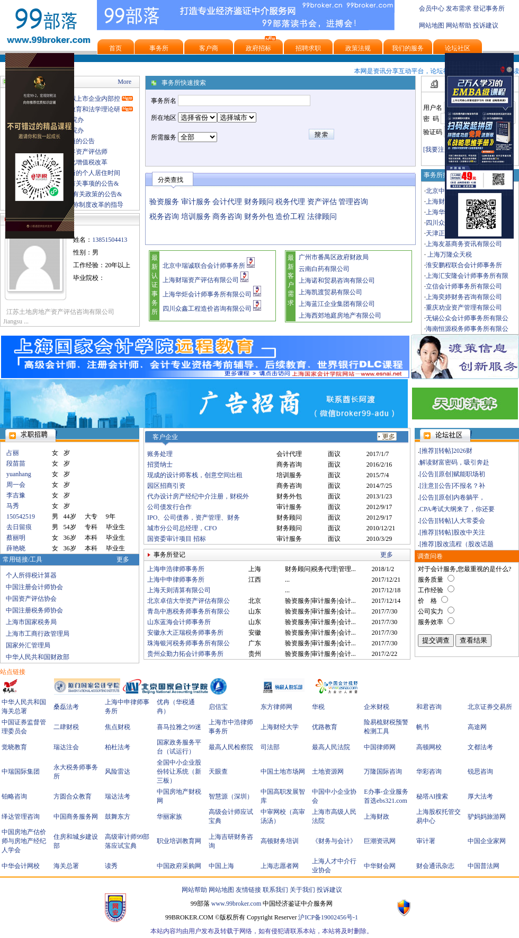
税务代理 (290, 202)
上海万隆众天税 (449, 254)
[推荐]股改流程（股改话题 (456, 544)
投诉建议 (485, 25)
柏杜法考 (117, 747)
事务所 (158, 48)
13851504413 (109, 239)
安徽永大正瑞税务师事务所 (185, 632)
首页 (115, 48)
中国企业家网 (487, 841)
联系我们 (275, 889)
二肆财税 (66, 727)
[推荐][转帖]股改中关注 (452, 532)
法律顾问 (322, 217)
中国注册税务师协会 (34, 610)
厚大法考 (480, 796)
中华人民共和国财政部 (37, 657)
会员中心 (431, 8)
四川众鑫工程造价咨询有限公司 (207, 308)
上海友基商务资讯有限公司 (464, 244)
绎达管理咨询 (21, 816)
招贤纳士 (160, 464)
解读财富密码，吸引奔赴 (454, 462)
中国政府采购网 (179, 866)
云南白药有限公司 (324, 269)
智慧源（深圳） (231, 796)
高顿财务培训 (280, 841)
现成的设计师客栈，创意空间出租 (195, 475)
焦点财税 (117, 727)
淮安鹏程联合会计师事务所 (464, 265)
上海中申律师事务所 (175, 579)
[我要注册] (438, 149)
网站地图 (431, 25)
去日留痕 (19, 527)
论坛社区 (457, 48)
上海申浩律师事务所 (175, 569)
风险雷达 (117, 771)
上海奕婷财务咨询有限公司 (464, 297)
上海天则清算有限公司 (179, 590)
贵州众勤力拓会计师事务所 (185, 654)
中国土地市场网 (283, 771)
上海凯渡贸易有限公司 (330, 292)
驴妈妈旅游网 (487, 816)
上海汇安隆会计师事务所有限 (467, 275)
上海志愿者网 (280, 866)
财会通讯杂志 (435, 866)
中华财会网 (380, 866)
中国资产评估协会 (31, 598)
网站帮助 (458, 25)
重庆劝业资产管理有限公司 (464, 307)
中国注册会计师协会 (34, 587)
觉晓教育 (14, 747)
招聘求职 (308, 48)
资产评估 (322, 202)
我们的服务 (408, 48)
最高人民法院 (331, 747)
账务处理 (160, 454)
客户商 (208, 48)
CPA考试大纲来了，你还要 (457, 509)
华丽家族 (169, 816)
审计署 (425, 841)
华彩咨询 (429, 771)
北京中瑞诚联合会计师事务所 (204, 265)
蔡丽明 (15, 537)
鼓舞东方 (117, 816)
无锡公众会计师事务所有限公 (467, 318)
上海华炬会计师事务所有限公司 (207, 294)
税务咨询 (164, 217)
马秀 (12, 506)
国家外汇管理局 (28, 645)
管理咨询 (353, 202)
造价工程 (290, 217)
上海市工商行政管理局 (37, 633)
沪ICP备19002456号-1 (328, 917)
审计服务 (196, 202)
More (124, 81)
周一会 (15, 484)
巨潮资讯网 (380, 841)
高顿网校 (429, 747)
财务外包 (259, 217)
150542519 (20, 516)
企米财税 (376, 707)
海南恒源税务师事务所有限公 (467, 328)
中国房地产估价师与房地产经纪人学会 (24, 841)
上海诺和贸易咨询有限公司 (337, 280)
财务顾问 (259, 202)
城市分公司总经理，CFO (182, 528)
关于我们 (302, 889)
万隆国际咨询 (383, 771)
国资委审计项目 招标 (176, 538)
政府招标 (258, 48)
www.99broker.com (236, 903)
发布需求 (458, 8)
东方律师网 (276, 707)
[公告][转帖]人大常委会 (452, 520)
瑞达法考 (117, 796)
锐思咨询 (480, 771)
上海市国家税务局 (31, 622)
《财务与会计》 (334, 841)
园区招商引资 (166, 485)
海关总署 (66, 866)
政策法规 (358, 48)
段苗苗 (15, 463)
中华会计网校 (21, 866)
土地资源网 (328, 771)
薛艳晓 (15, 548)
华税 (318, 707)
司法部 (270, 747)
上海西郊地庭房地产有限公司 (340, 315)
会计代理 (227, 202)
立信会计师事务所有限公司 (464, 286)
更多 (123, 559)
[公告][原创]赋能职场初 (452, 474)
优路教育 (324, 727)
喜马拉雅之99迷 (179, 727)
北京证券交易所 (490, 707)
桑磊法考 (66, 707)
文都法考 (480, 747)
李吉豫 (15, 495)
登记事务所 (489, 8)
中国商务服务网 (75, 816)
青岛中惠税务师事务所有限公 (188, 611)
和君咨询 (429, 707)
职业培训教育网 (179, 841)
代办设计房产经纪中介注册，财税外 (198, 496)
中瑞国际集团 (21, 771)
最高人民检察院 (231, 747)
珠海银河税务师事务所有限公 (188, 643)
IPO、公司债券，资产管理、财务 (193, 517)
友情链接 (248, 889)
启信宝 (218, 707)
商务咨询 (227, 217)
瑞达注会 (66, 747)
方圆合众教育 (72, 796)
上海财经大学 (280, 727)
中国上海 (221, 866)
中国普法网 (483, 866)
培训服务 (196, 217)
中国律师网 (380, 747)
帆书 (422, 727)
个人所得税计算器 (31, 575)
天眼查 (218, 771)
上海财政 (376, 816)
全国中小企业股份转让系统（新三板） (179, 771)
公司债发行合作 (169, 507)
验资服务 (164, 202)
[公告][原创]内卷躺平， (452, 497)
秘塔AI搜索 (432, 796)
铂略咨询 (14, 796)
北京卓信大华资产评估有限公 (188, 600)
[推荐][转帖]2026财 (445, 450)
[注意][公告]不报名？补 (452, 485)
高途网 (477, 727)
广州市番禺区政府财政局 (334, 257)
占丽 (12, 453)
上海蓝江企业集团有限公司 (337, 304)
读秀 (111, 866)
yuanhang (18, 474)
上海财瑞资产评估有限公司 (201, 280)
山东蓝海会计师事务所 (179, 622)
